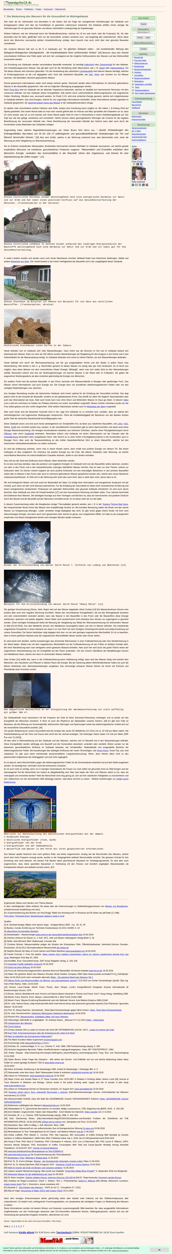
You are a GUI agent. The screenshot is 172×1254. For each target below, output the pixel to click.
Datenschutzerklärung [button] (120, 1251)
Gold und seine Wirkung (19, 967)
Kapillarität (29, 434)
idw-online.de (62, 948)
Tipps (137, 87)
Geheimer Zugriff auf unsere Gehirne (72, 1164)
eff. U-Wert (136, 131)
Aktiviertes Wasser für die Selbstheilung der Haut (30, 1174)
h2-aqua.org (88, 1128)
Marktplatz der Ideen (96, 406)
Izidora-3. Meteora (86, 1181)
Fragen (39, 9)
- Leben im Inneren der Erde (101, 1030)
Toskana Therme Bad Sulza (115, 504)
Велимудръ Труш (16, 1158)
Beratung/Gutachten (142, 69)
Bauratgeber (8, 9)
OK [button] (159, 1250)
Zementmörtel (106, 64)
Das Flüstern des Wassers (31, 1187)
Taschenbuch (64, 1232)
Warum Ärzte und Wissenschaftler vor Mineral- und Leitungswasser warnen (42, 980)
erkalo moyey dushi (13, 1184)
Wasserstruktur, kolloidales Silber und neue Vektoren (44, 1017)
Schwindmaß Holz (139, 137)
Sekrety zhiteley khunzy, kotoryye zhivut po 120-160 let (50, 1177)
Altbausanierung (141, 63)
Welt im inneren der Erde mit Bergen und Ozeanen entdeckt (35, 1168)
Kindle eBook (26, 1232)
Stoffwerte (136, 108)
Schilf (13, 427)
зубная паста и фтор (51, 1122)
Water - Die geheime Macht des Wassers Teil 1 (72, 977)
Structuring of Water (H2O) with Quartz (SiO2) (42, 1191)
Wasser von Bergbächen (116, 906)
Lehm (120, 424)
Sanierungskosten (139, 128)
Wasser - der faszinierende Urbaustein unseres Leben (58, 1161)
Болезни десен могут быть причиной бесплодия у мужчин (38, 1092)
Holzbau (137, 72)
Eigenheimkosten (139, 134)
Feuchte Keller (140, 60)
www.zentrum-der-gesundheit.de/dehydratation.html (59, 934)
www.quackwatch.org (75, 951)
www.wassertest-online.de (41, 1076)
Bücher (19, 9)
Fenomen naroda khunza (109, 1177)
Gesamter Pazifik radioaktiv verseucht (25, 964)
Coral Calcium (14, 1026)
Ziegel (102, 68)
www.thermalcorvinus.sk (19, 1154)
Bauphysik (138, 57)
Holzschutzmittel (138, 119)
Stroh (96, 74)
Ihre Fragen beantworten (145, 93)
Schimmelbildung (139, 140)
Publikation (28, 9)
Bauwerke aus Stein (20, 261)
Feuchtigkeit (137, 102)
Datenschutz (60, 9)
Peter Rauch (137, 161)
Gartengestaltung (142, 90)
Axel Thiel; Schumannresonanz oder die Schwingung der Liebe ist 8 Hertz (41, 1033)
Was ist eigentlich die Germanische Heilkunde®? (30, 1036)
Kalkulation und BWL (143, 84)
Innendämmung (11, 437)
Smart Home (102, 750)
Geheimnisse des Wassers (20, 1023)
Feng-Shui (14, 90)
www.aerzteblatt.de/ (84, 1089)
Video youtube (91, 1112)
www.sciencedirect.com (14, 1086)
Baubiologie (139, 66)
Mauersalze (136, 116)
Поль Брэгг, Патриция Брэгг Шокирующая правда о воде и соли (34, 916)
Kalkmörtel (89, 64)
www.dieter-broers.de (54, 1063)
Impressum (48, 9)
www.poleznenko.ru (34, 1043)
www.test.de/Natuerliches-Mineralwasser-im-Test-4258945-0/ (35, 1151)
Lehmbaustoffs (86, 71)
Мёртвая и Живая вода (36, 1158)
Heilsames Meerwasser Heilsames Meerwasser (53, 1013)
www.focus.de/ (95, 971)
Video (126, 400)
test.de (80, 1131)
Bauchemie (136, 105)
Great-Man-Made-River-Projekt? (80, 1171)
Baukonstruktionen (142, 78)
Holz (91, 74)
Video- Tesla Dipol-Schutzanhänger (106, 1010)
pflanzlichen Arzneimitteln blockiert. (23, 931)
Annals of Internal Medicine (45, 1148)
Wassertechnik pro (50, 1105)
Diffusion (8, 434)
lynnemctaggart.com (53, 1040)
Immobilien (138, 75)
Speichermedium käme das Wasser (44, 103)
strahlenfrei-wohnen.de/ (82, 1072)
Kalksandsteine (117, 68)
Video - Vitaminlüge (95, 1020)
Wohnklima (139, 81)
